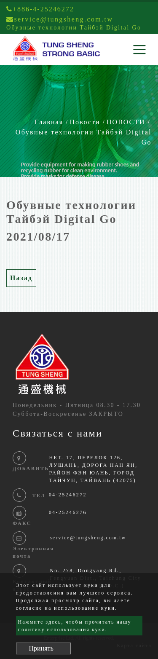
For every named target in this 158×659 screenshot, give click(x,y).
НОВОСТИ (126, 122)
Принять (41, 648)
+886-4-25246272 (40, 9)
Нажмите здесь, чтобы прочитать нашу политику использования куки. (74, 625)
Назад (21, 277)
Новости (85, 122)
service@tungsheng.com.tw (88, 538)
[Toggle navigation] (139, 49)
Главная (49, 122)
